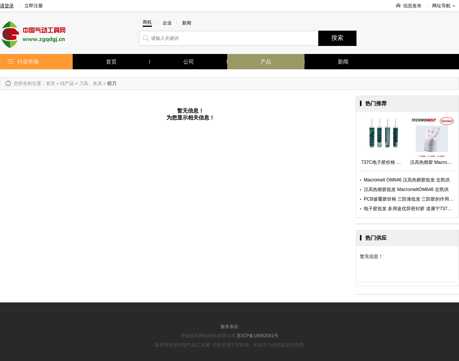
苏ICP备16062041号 (257, 335)
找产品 (67, 83)
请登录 (7, 5)
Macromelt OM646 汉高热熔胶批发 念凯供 (407, 180)
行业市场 (28, 62)
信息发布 (412, 5)
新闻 (343, 62)
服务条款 (229, 326)
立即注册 (33, 5)
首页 (111, 62)
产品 (265, 62)
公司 (188, 62)
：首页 (48, 83)
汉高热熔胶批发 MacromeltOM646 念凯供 (406, 189)
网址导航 (443, 5)
